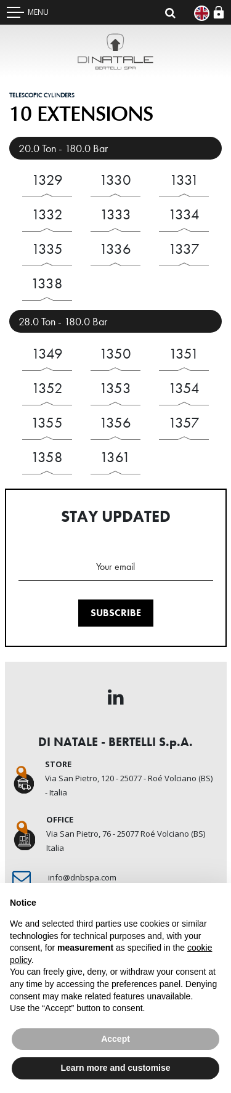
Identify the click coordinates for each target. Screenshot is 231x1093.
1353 (115, 387)
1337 (184, 248)
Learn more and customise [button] (115, 1068)
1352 (47, 387)
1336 (115, 248)
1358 (47, 456)
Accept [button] (115, 1039)
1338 (47, 283)
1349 (47, 353)
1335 (47, 248)
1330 (115, 179)
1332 (47, 214)
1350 (115, 353)
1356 (115, 422)
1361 (115, 456)
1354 (184, 387)
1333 (115, 214)
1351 (184, 353)
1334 (184, 214)
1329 (47, 179)
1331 (184, 179)
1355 (47, 422)
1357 (184, 422)
